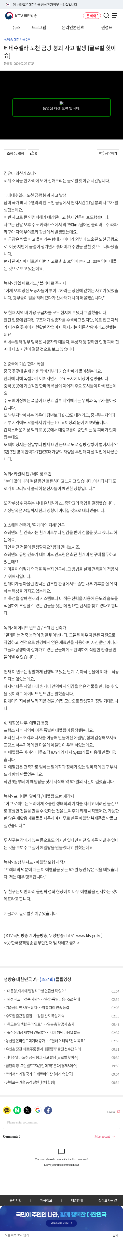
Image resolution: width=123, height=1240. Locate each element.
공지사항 (15, 1200)
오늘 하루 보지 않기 (17, 1235)
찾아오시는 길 (107, 1200)
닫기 (115, 1235)
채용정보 (46, 1200)
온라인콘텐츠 (73, 27)
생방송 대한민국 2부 (17, 39)
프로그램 (38, 27)
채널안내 (77, 1200)
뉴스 (16, 27)
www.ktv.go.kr (88, 935)
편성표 (106, 27)
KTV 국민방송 (14, 13)
